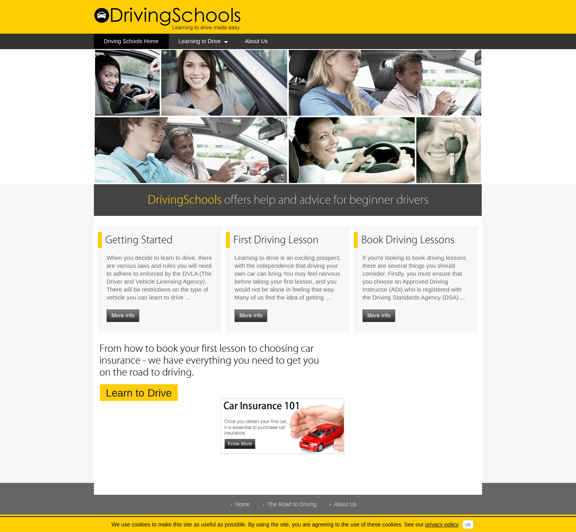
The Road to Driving (292, 504)
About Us (256, 41)
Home (242, 504)
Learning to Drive (204, 41)
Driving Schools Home (131, 41)
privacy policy (441, 524)
